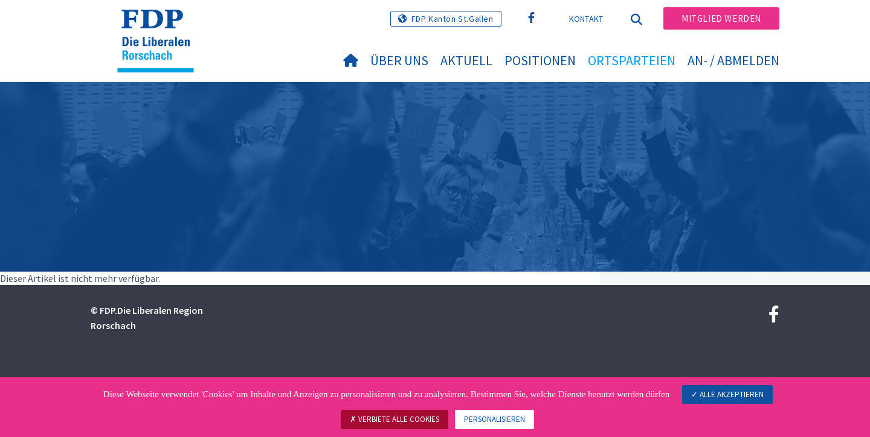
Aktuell (466, 60)
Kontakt (586, 18)
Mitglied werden (721, 18)
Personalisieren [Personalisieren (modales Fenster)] (494, 419)
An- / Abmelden (733, 60)
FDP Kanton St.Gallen (452, 18)
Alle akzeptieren (727, 394)
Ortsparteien (631, 60)
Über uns (399, 60)
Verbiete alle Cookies (394, 419)
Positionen (540, 60)
